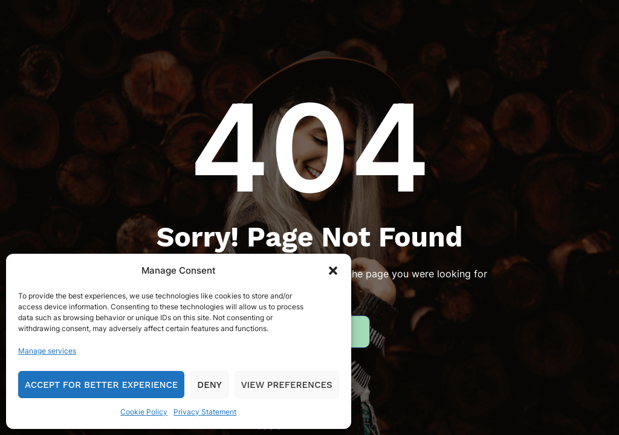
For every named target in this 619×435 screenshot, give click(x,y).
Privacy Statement (204, 411)
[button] (333, 271)
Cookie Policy (143, 411)
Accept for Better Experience (101, 384)
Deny (209, 384)
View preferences (286, 384)
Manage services (47, 350)
